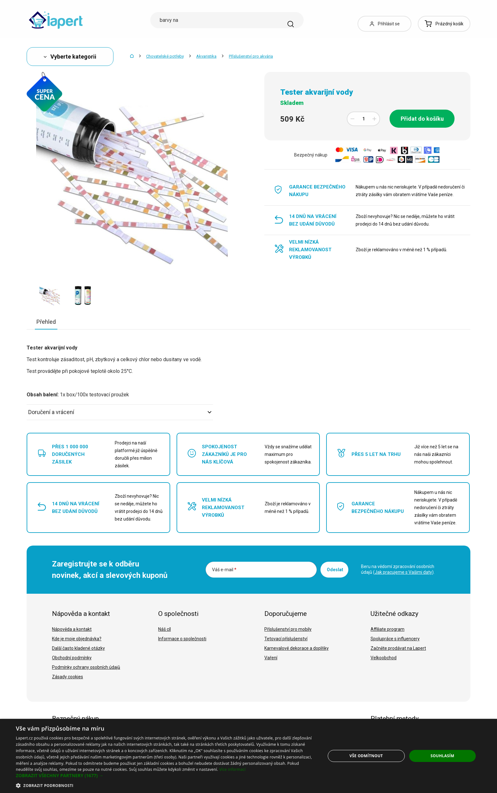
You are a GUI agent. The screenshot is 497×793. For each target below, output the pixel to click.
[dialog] (248, 756)
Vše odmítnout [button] (366, 755)
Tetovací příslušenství (285, 638)
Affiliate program (387, 629)
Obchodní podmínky (72, 657)
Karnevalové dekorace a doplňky (296, 648)
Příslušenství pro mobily (288, 629)
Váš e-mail (224, 569)
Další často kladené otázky (78, 648)
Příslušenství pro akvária (251, 56)
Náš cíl (164, 629)
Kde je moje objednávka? (76, 638)
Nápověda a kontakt (72, 629)
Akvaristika (206, 56)
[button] (166, 775)
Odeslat (335, 569)
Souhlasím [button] (442, 755)
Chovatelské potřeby (165, 56)
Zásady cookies (67, 676)
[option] (49, 295)
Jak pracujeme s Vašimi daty (403, 572)
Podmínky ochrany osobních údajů (86, 667)
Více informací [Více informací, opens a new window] (232, 769)
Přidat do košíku (422, 118)
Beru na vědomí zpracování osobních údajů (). (398, 569)
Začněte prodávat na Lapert (398, 648)
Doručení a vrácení (119, 412)
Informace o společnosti (182, 638)
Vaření (270, 657)
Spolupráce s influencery (395, 638)
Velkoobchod (384, 657)
